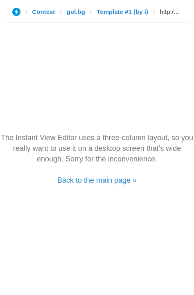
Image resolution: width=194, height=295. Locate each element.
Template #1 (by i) (122, 11)
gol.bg (76, 11)
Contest (43, 11)
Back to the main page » (97, 180)
